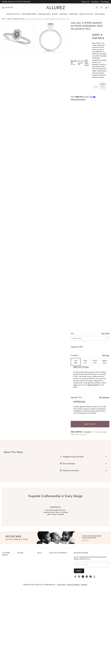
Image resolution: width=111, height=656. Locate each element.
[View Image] (55, 537)
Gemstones (73, 14)
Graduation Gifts (13, 14)
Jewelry (55, 14)
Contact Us (83, 434)
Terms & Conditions (73, 585)
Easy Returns (95, 2)
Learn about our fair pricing (87, 62)
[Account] (101, 8)
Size (72, 333)
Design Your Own (86, 14)
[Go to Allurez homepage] (55, 7)
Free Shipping (105, 2)
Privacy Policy (61, 585)
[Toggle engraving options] (90, 347)
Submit (79, 571)
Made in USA (85, 2)
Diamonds (63, 14)
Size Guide (105, 333)
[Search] (97, 8)
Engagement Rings (29, 14)
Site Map (84, 585)
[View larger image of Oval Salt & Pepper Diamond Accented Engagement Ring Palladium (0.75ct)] (17, 37)
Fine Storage (100, 14)
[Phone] (7, 8)
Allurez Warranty (93, 385)
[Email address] (91, 564)
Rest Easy (105, 355)
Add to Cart (90, 424)
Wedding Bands (44, 14)
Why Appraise (104, 397)
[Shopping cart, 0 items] (107, 8)
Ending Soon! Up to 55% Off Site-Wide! (16, 1)
